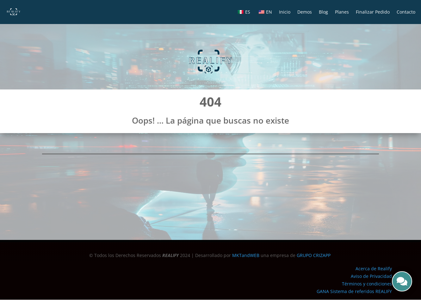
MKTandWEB (245, 255)
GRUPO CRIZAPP (314, 255)
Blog (323, 12)
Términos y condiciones (367, 284)
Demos (304, 12)
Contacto (406, 12)
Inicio (284, 12)
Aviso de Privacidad (371, 276)
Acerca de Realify (374, 269)
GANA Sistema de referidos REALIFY (354, 291)
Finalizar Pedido (373, 12)
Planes (342, 12)
